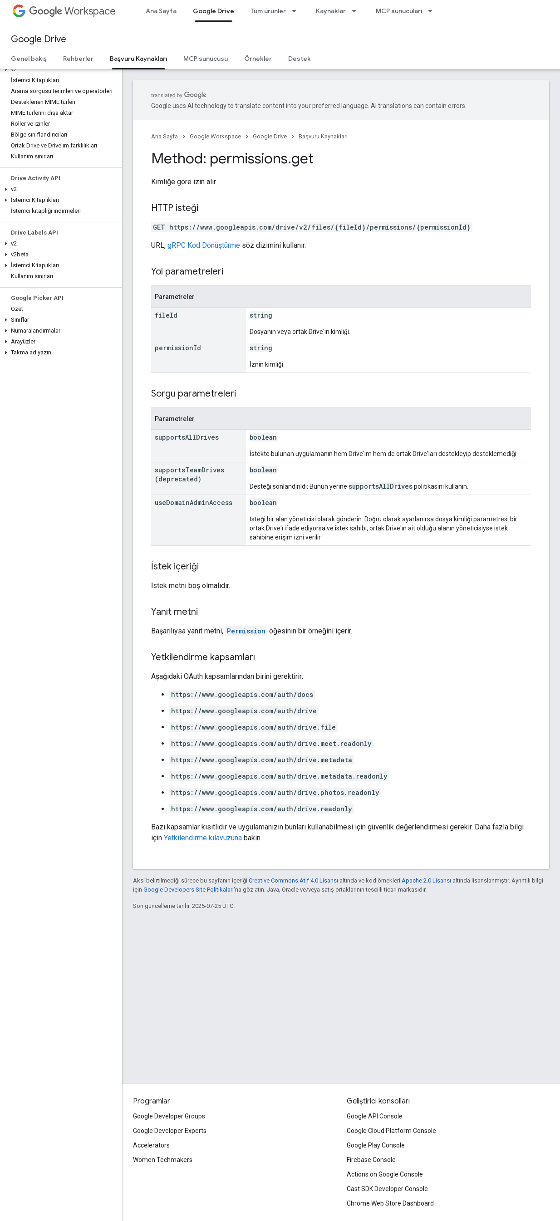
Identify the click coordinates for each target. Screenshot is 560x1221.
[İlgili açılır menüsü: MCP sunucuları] (433, 11)
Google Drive (38, 39)
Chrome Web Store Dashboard (390, 1203)
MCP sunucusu (205, 58)
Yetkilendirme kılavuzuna (203, 838)
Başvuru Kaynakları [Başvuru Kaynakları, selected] (138, 58)
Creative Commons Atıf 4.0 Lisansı (293, 880)
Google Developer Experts (169, 1130)
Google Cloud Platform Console (391, 1130)
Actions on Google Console (385, 1174)
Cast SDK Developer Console (387, 1188)
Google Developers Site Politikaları (188, 889)
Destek (299, 58)
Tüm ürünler (268, 11)
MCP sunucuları (399, 11)
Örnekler (258, 58)
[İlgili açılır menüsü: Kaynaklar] (357, 11)
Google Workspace (215, 136)
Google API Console (375, 1116)
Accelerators (151, 1145)
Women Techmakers (162, 1159)
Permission (246, 631)
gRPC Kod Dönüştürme (203, 245)
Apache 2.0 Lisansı (426, 880)
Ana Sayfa (161, 11)
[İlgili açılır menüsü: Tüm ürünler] (297, 11)
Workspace (72, 11)
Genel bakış (29, 58)
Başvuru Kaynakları (323, 136)
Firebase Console (371, 1159)
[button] (59, 69)
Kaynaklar (331, 11)
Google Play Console (376, 1145)
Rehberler (78, 58)
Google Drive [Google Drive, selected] (213, 11)
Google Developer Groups (169, 1116)
